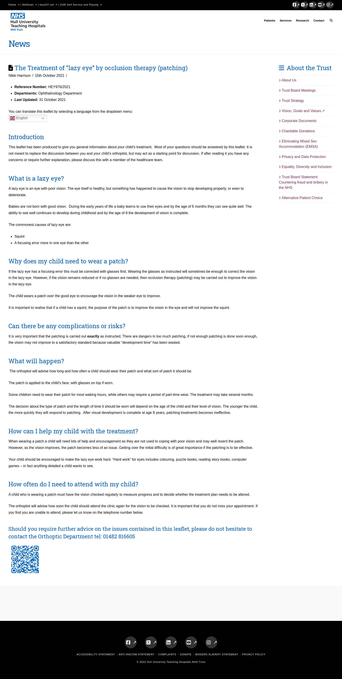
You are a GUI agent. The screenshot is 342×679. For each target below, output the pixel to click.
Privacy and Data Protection (302, 157)
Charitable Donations (297, 131)
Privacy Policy (254, 654)
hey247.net (47, 4)
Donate (186, 654)
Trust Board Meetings (297, 90)
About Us (287, 80)
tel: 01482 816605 (114, 536)
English (19, 118)
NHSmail (28, 4)
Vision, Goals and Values (300, 111)
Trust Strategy (291, 101)
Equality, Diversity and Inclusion (305, 167)
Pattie (12, 4)
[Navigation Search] (329, 21)
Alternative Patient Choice (301, 198)
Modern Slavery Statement (216, 654)
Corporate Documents (297, 121)
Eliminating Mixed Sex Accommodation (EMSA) (298, 143)
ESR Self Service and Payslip (79, 4)
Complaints (167, 654)
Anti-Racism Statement (137, 654)
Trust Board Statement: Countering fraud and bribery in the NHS (303, 182)
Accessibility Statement (96, 654)
